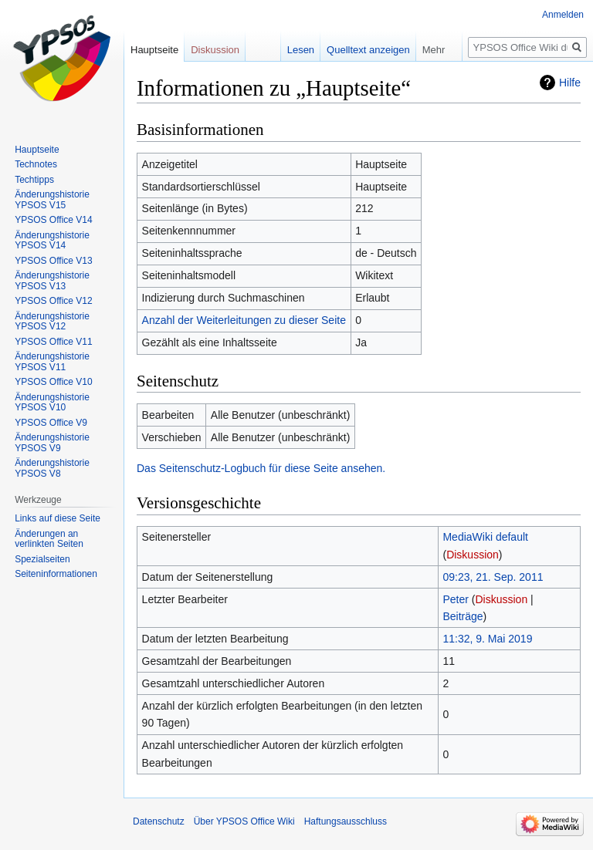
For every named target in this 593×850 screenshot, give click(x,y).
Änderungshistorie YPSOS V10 (52, 402)
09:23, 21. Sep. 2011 (492, 577)
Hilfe (570, 82)
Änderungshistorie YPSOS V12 (52, 321)
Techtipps (34, 179)
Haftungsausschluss (345, 821)
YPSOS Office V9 (51, 422)
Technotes (36, 164)
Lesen (300, 50)
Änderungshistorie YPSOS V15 (52, 200)
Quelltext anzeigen (368, 50)
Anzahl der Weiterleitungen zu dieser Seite (244, 320)
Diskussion (472, 554)
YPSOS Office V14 (54, 219)
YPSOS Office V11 (54, 341)
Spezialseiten (42, 559)
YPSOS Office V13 (54, 260)
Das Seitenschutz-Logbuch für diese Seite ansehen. (261, 468)
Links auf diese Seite (57, 518)
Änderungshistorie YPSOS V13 (52, 281)
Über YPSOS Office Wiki (244, 821)
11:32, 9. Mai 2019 (487, 638)
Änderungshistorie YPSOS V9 (52, 443)
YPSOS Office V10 (54, 381)
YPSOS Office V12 (54, 300)
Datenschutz (159, 821)
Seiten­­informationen (56, 573)
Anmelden (563, 14)
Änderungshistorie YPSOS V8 (52, 468)
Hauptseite (154, 50)
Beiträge (462, 616)
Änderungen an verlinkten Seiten (49, 539)
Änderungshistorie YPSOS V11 (52, 362)
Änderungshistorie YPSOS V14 (52, 240)
